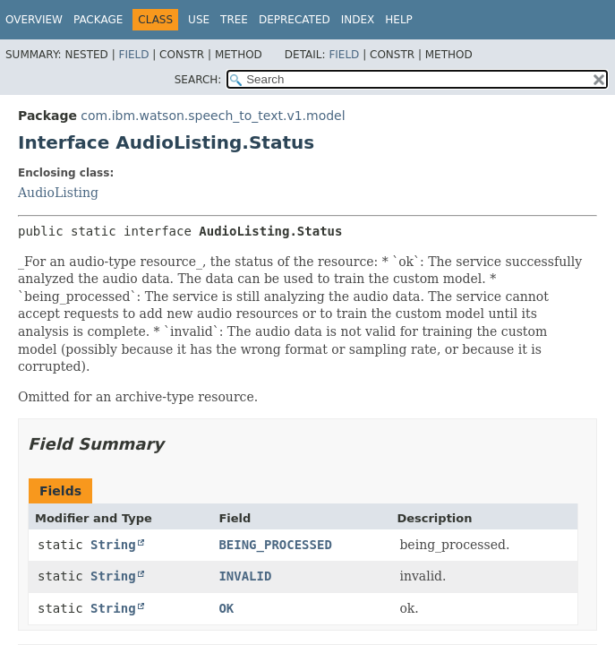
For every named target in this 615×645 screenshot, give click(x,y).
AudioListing (58, 192)
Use (198, 19)
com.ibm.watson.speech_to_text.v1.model (213, 115)
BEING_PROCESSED (274, 545)
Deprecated (294, 19)
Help (399, 19)
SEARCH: (198, 79)
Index (358, 19)
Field (133, 54)
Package (98, 19)
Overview (34, 19)
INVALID (244, 576)
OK (226, 608)
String (113, 545)
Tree (234, 19)
